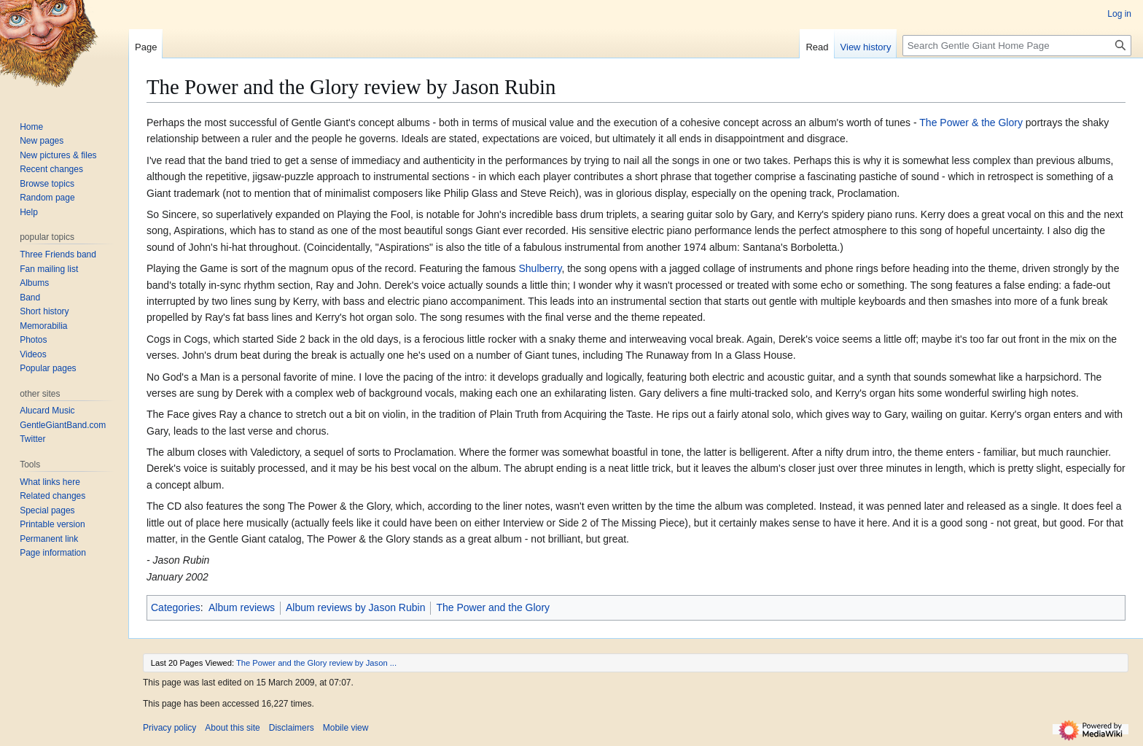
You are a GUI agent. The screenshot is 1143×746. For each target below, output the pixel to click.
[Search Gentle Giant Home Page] (1016, 45)
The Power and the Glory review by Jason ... (316, 662)
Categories (175, 607)
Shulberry (540, 268)
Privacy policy (169, 728)
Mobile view (346, 728)
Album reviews (241, 607)
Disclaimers (291, 728)
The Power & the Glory (971, 122)
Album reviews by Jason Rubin (355, 607)
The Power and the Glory (493, 607)
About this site (232, 728)
